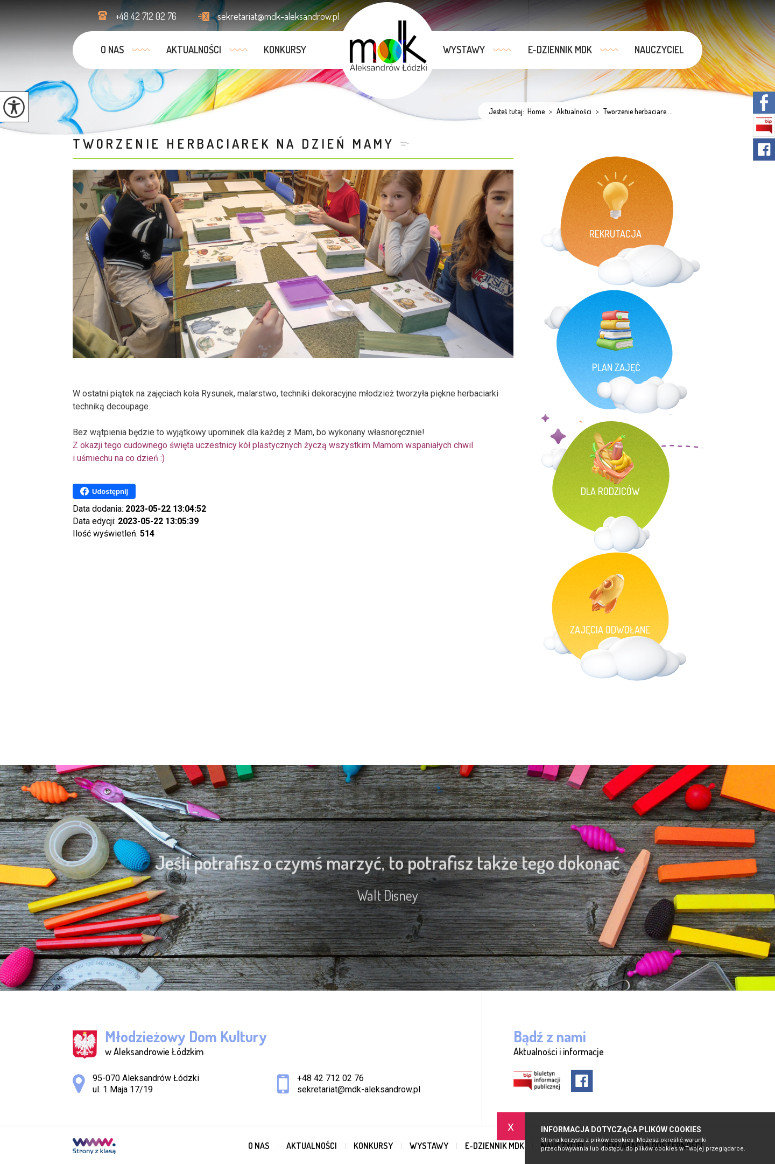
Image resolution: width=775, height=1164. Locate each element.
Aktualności (193, 49)
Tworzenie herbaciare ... (632, 111)
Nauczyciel (659, 49)
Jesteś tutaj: (508, 111)
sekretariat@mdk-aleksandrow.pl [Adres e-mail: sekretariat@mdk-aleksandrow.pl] (358, 1089)
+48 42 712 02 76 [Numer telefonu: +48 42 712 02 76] (330, 1078)
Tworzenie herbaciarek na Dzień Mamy (233, 143)
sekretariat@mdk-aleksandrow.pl (268, 16)
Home (536, 111)
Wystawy (464, 49)
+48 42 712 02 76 (137, 16)
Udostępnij (104, 491)
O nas (112, 49)
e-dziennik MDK (560, 49)
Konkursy (285, 49)
